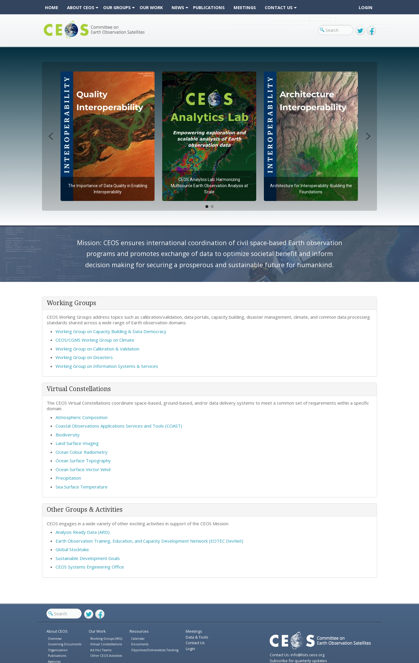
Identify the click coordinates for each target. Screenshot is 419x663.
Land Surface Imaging (77, 443)
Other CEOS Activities (106, 656)
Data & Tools (197, 637)
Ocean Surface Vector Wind (83, 469)
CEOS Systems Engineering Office (90, 567)
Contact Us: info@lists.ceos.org (297, 654)
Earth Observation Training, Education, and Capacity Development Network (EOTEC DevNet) (149, 541)
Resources (139, 631)
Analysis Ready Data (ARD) (83, 532)
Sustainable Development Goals (88, 558)
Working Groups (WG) (106, 639)
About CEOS (57, 631)
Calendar (138, 639)
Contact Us (195, 642)
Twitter (360, 30)
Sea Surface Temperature (82, 487)
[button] (108, 136)
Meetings (194, 631)
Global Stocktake (72, 549)
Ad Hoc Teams (100, 650)
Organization (58, 650)
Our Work (97, 631)
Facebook (371, 30)
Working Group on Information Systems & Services (107, 366)
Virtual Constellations (106, 644)
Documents (139, 644)
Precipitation (68, 478)
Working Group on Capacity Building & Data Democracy (111, 331)
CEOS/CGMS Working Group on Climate (95, 340)
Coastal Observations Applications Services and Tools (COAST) (119, 426)
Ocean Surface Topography (83, 460)
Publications (57, 656)
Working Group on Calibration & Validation (97, 349)
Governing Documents (64, 644)
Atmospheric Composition (82, 417)
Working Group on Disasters (84, 357)
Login (366, 7)
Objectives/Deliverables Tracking (154, 650)
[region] (209, 136)
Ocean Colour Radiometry (82, 452)
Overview (54, 639)
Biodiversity (68, 435)
